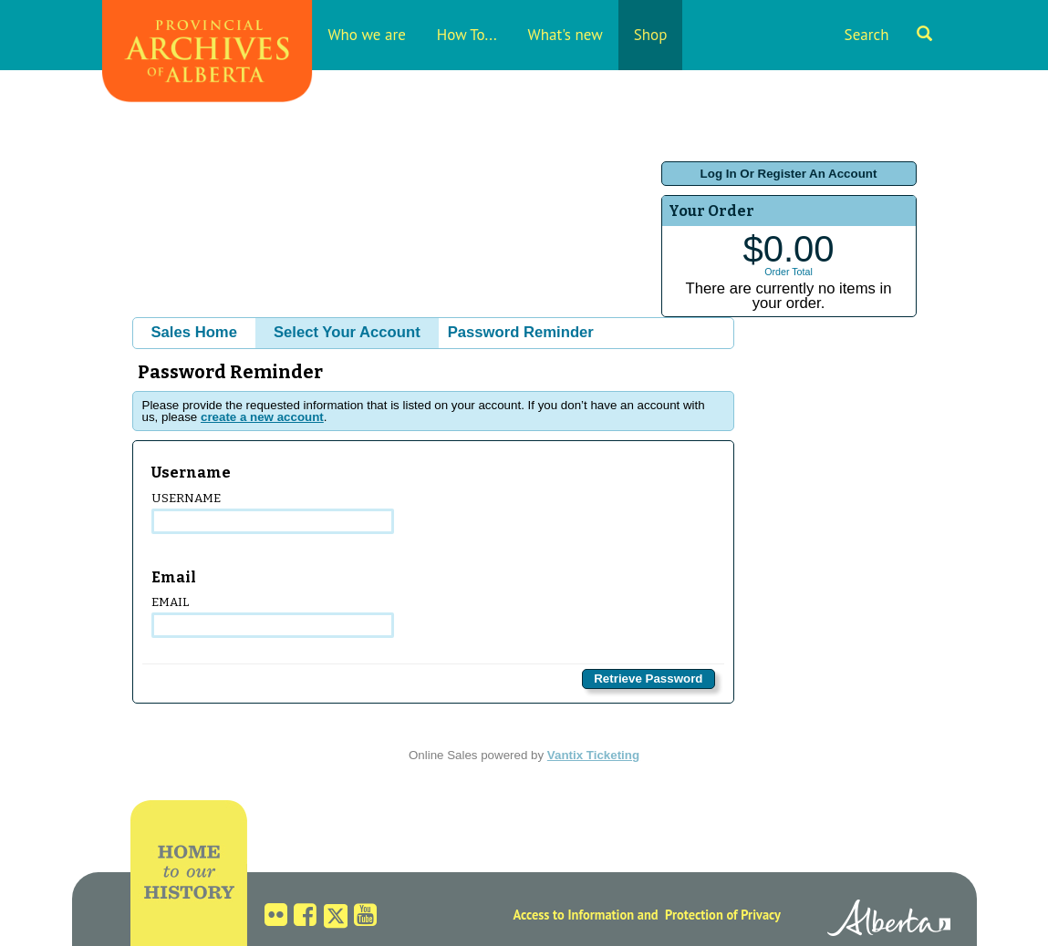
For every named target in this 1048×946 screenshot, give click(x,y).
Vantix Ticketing (593, 755)
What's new (565, 35)
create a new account (262, 417)
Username (273, 512)
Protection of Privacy (723, 914)
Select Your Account (347, 332)
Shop (651, 35)
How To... (467, 35)
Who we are (367, 35)
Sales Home (194, 332)
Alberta (888, 920)
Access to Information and (585, 914)
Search (888, 35)
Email (273, 616)
